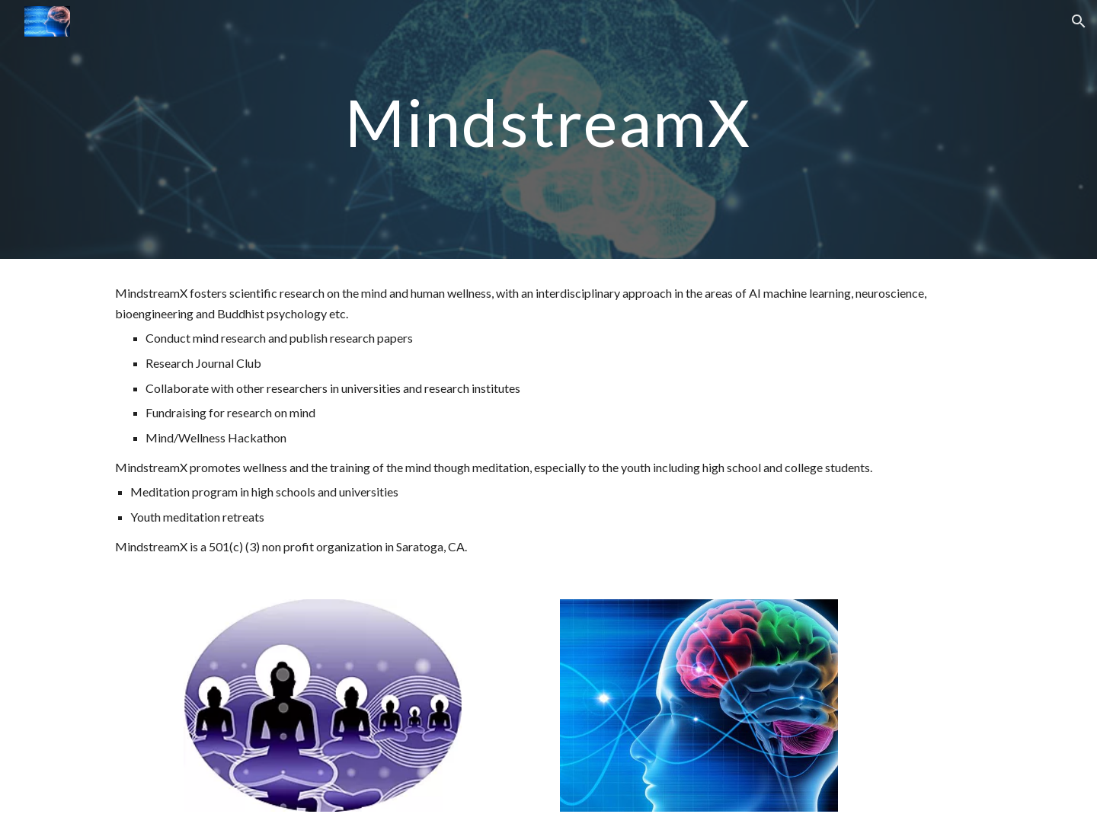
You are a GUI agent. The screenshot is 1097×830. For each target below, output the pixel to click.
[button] (1078, 21)
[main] (548, 129)
